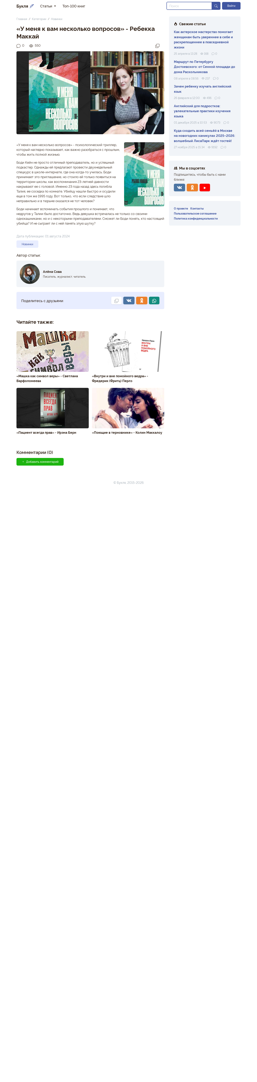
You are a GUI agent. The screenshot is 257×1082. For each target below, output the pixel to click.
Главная (21, 19)
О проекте (181, 208)
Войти (231, 6)
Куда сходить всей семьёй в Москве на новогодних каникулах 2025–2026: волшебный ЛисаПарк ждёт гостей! (204, 135)
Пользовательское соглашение (195, 213)
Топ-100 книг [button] (73, 5)
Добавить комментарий (40, 462)
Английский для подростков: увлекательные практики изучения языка (202, 111)
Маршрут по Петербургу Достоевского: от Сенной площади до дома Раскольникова (204, 66)
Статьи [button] (46, 5)
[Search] (189, 6)
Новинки (56, 19)
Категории (39, 19)
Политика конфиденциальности (196, 218)
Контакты (197, 208)
